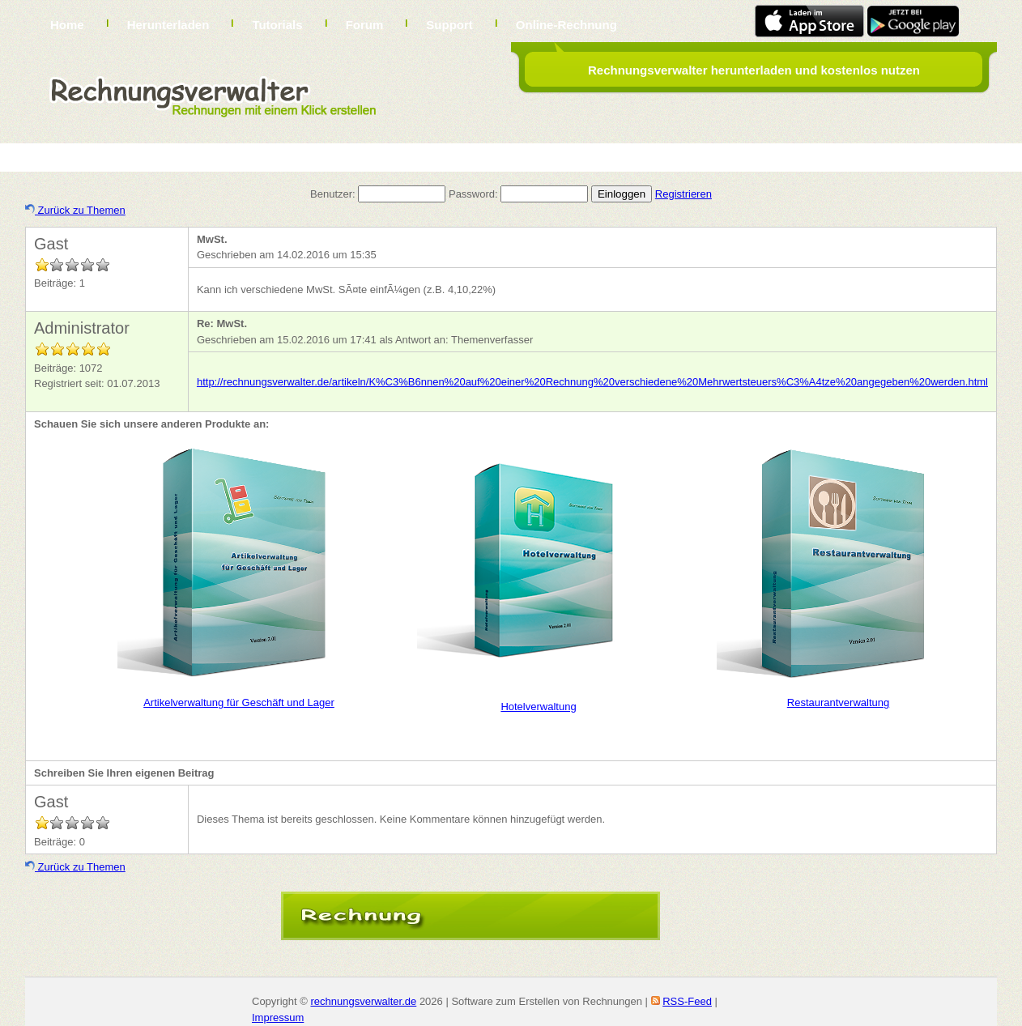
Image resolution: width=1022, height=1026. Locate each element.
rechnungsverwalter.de (363, 1001)
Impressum (278, 1017)
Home (67, 25)
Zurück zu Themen (75, 210)
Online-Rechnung (566, 25)
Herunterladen (168, 25)
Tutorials (277, 25)
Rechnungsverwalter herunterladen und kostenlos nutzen (754, 70)
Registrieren (683, 194)
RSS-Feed (687, 1001)
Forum (365, 25)
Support (449, 25)
